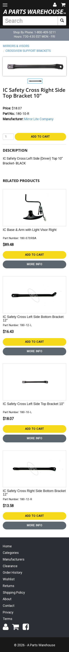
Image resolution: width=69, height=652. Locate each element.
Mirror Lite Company (39, 119)
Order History (12, 572)
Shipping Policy (14, 592)
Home (7, 546)
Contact (8, 606)
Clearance (10, 566)
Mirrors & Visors (16, 46)
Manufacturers (13, 559)
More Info (34, 264)
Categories (11, 553)
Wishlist (9, 579)
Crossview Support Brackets (28, 51)
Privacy (8, 612)
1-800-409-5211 (45, 32)
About (7, 599)
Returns (8, 586)
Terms (7, 619)
